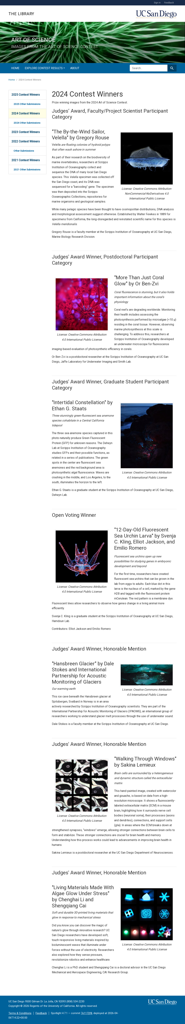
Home (15, 68)
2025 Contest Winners (26, 94)
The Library (21, 14)
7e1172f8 (86, 1013)
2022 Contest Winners (26, 141)
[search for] (148, 68)
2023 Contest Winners (26, 132)
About (74, 68)
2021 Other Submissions (27, 169)
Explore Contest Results (44, 68)
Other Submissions (24, 150)
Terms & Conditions (19, 1013)
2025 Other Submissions (27, 104)
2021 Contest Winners (26, 160)
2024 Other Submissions (27, 122)
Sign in (157, 2)
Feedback (169, 2)
